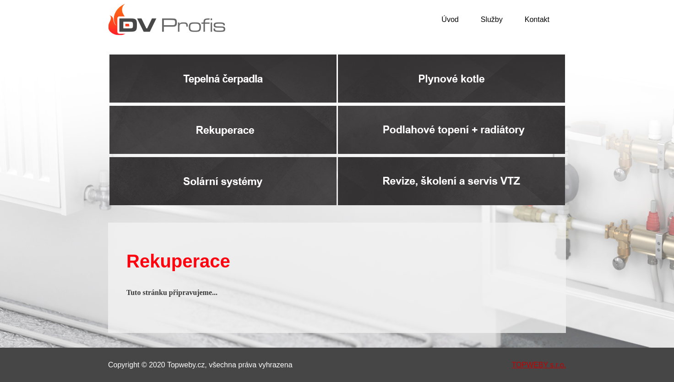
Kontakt (537, 19)
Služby (492, 19)
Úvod (449, 19)
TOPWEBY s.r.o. (538, 365)
